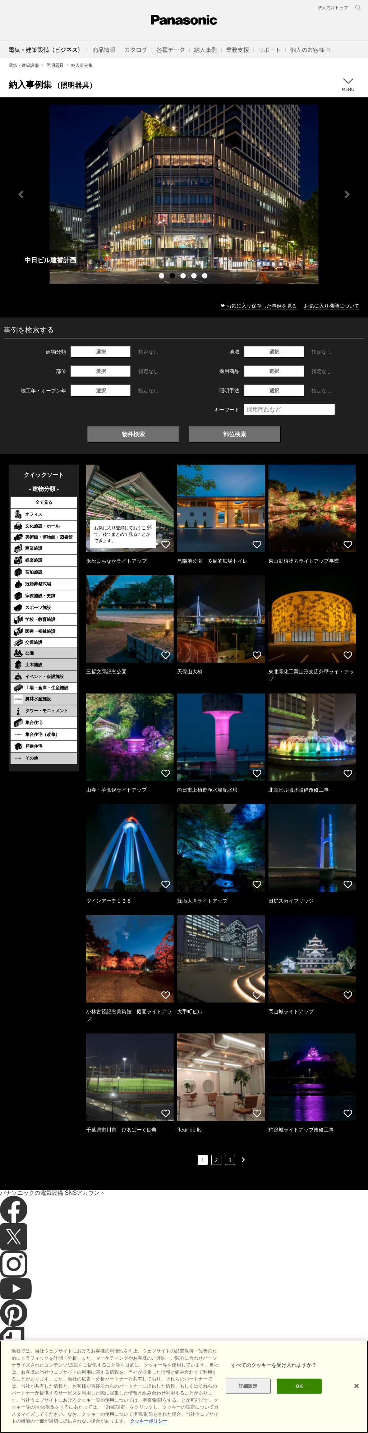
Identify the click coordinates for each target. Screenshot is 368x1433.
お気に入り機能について (331, 305)
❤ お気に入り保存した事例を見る (259, 305)
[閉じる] (356, 1386)
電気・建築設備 (24, 65)
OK (299, 1386)
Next (347, 194)
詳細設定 (248, 1386)
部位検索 (234, 434)
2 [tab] (173, 276)
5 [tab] (205, 276)
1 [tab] (162, 276)
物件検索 (133, 434)
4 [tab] (194, 276)
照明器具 (55, 65)
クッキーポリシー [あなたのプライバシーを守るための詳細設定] (148, 1421)
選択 (101, 351)
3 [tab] (184, 276)
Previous (21, 194)
